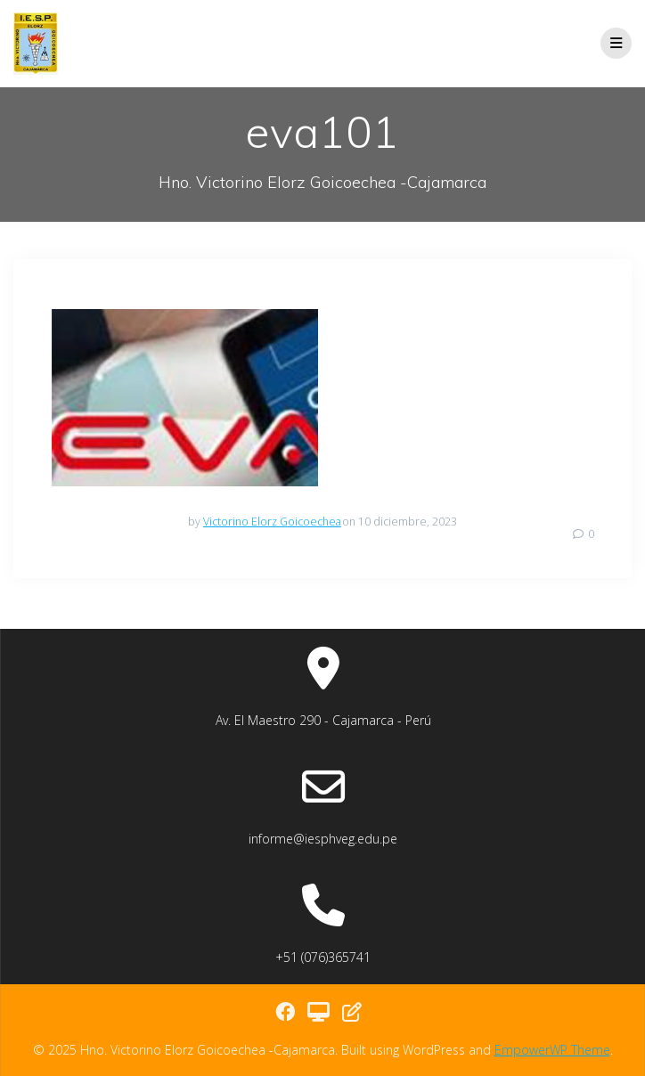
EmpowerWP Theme (552, 1049)
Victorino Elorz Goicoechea (272, 521)
